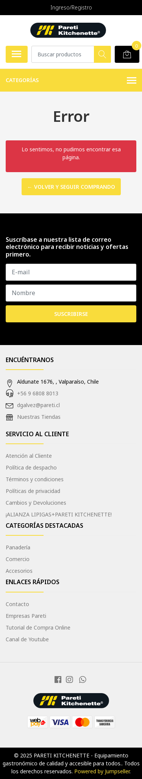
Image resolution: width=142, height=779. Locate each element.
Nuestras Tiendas (39, 416)
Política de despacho (31, 467)
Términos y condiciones (35, 479)
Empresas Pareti (26, 615)
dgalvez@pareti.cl (38, 405)
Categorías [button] (71, 80)
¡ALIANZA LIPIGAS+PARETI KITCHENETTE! (59, 514)
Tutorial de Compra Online (38, 627)
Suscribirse (71, 313)
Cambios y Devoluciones (36, 502)
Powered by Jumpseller (102, 771)
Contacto (17, 604)
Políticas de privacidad (33, 490)
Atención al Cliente (29, 455)
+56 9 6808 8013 (37, 393)
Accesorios (19, 570)
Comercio (18, 559)
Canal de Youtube (27, 639)
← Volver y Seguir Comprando (71, 186)
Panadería (18, 547)
